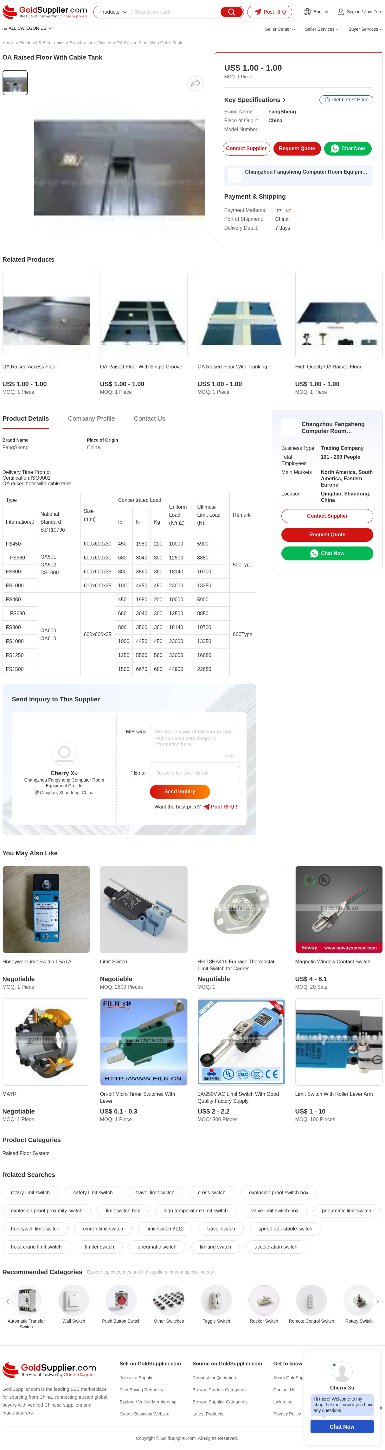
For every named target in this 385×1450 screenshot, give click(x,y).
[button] (8, 1301)
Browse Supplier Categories (220, 1401)
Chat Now (342, 1426)
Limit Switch (99, 42)
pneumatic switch (157, 1246)
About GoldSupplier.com (297, 1377)
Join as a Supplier (137, 1377)
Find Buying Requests (141, 1389)
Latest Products (208, 1413)
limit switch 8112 (165, 1228)
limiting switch (215, 1246)
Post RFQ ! (220, 807)
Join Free (373, 11)
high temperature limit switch (196, 1210)
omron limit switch (103, 1228)
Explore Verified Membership (148, 1401)
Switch (75, 42)
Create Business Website (145, 1413)
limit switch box (123, 1210)
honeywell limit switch (35, 1228)
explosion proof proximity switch (47, 1210)
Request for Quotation (214, 1377)
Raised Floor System (26, 1153)
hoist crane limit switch (36, 1246)
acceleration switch (276, 1246)
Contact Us (284, 1389)
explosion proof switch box (279, 1192)
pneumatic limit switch (346, 1210)
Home (8, 42)
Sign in (354, 11)
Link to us (282, 1401)
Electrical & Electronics (41, 42)
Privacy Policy (287, 1413)
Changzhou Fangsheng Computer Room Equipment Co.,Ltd (307, 172)
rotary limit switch (30, 1192)
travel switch (221, 1228)
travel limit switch (155, 1192)
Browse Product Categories (220, 1389)
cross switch (212, 1192)
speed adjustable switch (285, 1228)
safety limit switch (92, 1192)
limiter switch (99, 1246)
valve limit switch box (274, 1210)
